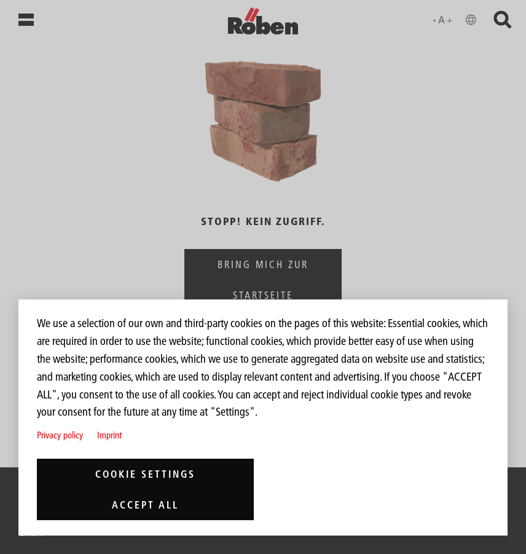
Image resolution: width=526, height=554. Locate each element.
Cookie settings (145, 474)
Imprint (109, 435)
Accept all (145, 505)
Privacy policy (60, 435)
